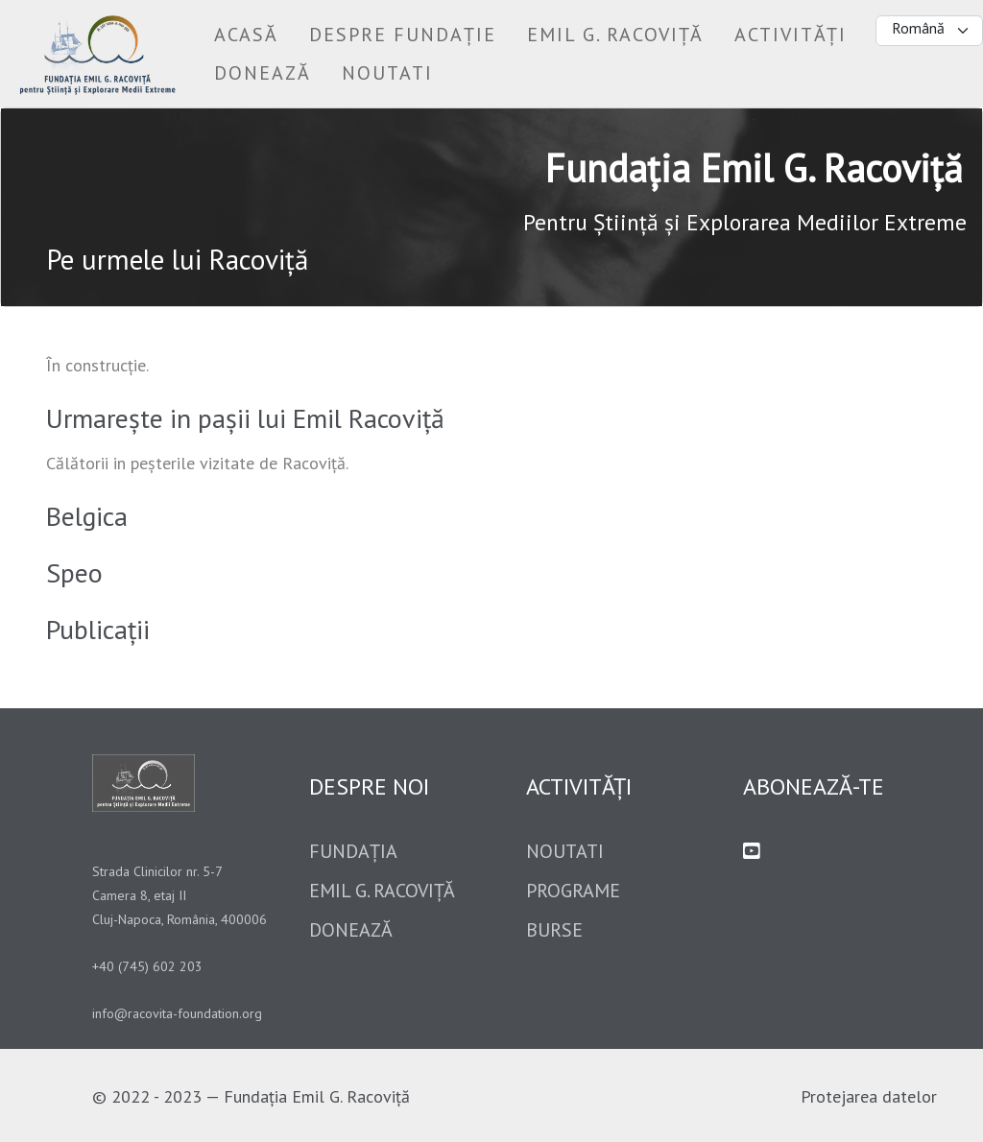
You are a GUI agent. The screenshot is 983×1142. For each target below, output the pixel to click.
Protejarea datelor (869, 1096)
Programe (573, 890)
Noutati (565, 851)
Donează (351, 929)
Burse (554, 929)
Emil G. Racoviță (382, 890)
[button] (403, 34)
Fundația (353, 851)
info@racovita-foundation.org (177, 1013)
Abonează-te (813, 786)
